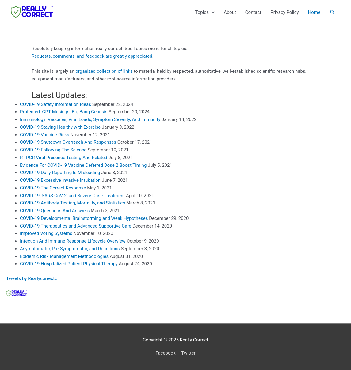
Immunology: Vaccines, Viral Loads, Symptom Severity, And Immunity (90, 119)
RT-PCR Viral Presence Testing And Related (63, 157)
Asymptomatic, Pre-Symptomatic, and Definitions (70, 248)
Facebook (165, 353)
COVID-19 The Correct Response (53, 188)
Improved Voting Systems (46, 233)
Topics (201, 12)
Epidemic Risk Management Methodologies (64, 256)
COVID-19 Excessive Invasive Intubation (60, 180)
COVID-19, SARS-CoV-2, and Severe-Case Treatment (72, 195)
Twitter (188, 353)
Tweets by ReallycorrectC (32, 278)
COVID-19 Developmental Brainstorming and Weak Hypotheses (84, 218)
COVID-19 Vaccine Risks (44, 135)
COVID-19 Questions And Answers (55, 210)
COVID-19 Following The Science (53, 150)
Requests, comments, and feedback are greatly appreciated (92, 56)
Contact (253, 12)
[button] (333, 12)
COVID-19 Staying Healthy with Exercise (60, 127)
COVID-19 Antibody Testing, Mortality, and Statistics (72, 203)
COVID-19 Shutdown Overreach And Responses (68, 142)
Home (314, 12)
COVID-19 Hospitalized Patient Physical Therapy (69, 264)
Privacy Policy (284, 12)
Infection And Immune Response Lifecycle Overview (72, 241)
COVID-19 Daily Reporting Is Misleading (60, 172)
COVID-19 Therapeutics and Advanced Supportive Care (75, 226)
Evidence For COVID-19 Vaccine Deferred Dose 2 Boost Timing (83, 165)
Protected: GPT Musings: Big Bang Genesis (64, 112)
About (230, 12)
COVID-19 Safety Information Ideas (55, 104)
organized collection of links (104, 71)
